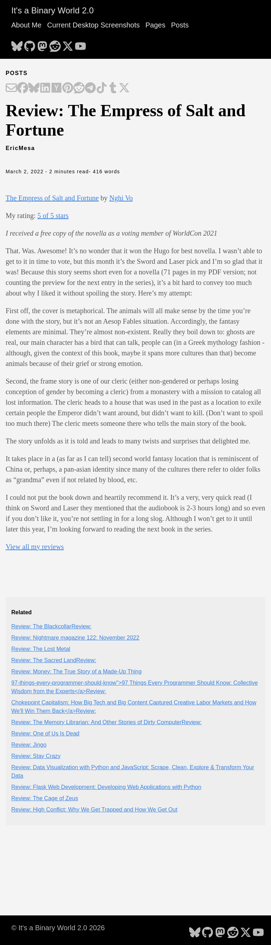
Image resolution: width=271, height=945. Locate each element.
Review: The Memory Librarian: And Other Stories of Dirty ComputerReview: (106, 722)
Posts (180, 25)
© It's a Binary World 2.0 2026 (58, 928)
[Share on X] (124, 88)
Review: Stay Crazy (36, 756)
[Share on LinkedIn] (45, 88)
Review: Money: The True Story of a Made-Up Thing (76, 671)
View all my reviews (35, 547)
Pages (155, 25)
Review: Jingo (29, 745)
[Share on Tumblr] (113, 88)
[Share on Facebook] (22, 88)
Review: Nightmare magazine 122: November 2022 (75, 638)
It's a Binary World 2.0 (52, 10)
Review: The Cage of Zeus (44, 798)
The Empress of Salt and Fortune (52, 198)
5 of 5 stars (52, 215)
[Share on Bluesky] (34, 88)
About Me (26, 25)
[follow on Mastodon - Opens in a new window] (42, 44)
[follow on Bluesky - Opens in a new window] (17, 44)
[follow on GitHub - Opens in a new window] (29, 44)
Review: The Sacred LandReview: (53, 660)
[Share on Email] (11, 88)
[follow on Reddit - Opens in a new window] (55, 44)
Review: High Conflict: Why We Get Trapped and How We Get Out (94, 810)
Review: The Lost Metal (40, 649)
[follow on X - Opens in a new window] (67, 44)
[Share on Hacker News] (56, 88)
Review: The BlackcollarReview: (51, 626)
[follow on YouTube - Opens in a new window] (80, 44)
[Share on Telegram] (90, 88)
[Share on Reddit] (79, 88)
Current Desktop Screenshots (93, 25)
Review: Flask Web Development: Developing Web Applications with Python (106, 787)
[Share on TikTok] (101, 88)
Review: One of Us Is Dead (45, 733)
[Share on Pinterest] (67, 88)
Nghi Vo (121, 198)
